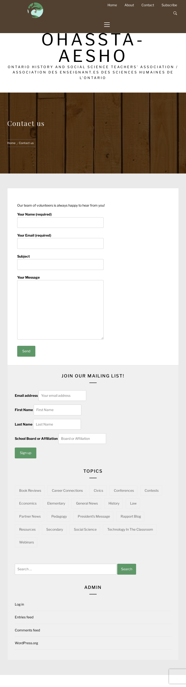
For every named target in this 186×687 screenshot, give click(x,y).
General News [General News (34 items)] (87, 503)
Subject (60, 260)
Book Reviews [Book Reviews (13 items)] (30, 490)
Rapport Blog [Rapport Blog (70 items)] (131, 516)
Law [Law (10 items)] (133, 503)
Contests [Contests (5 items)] (152, 490)
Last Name (23, 424)
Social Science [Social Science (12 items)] (85, 529)
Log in (19, 604)
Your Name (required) (60, 218)
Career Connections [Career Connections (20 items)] (67, 490)
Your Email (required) (60, 239)
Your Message (60, 307)
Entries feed (24, 617)
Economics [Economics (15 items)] (28, 503)
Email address (26, 395)
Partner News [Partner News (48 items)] (30, 516)
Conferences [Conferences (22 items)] (124, 490)
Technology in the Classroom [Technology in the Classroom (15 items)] (130, 529)
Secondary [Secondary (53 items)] (54, 529)
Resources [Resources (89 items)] (27, 529)
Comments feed (27, 630)
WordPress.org (26, 643)
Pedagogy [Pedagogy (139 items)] (59, 516)
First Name (24, 410)
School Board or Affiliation (36, 438)
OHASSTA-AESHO (93, 47)
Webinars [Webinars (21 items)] (26, 542)
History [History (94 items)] (113, 503)
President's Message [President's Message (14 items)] (94, 516)
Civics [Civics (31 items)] (98, 490)
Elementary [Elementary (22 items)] (56, 503)
